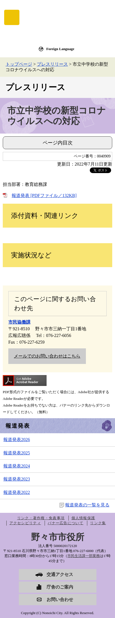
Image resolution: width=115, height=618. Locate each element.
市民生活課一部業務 (83, 556)
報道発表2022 (16, 492)
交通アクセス (60, 574)
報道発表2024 (16, 466)
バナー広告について (65, 523)
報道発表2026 (16, 439)
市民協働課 (19, 322)
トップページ (19, 64)
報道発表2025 (16, 452)
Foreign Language (60, 49)
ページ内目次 (58, 143)
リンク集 (98, 523)
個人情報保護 (83, 518)
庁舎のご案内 (60, 587)
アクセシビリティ (25, 523)
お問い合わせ (60, 599)
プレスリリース (52, 64)
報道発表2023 (16, 479)
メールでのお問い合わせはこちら (47, 356)
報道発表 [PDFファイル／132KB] (44, 195)
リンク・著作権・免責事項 (41, 518)
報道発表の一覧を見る (87, 505)
